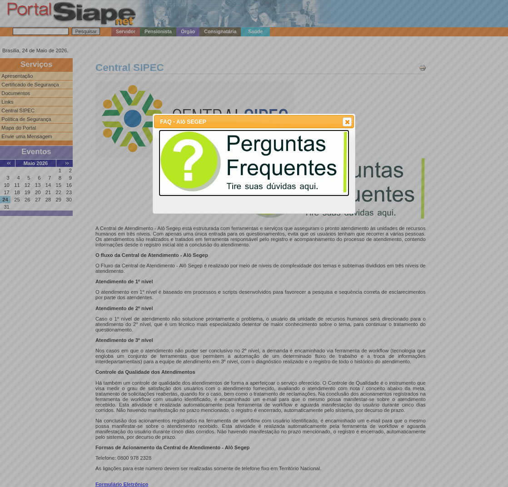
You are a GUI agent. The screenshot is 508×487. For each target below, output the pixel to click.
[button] (347, 121)
